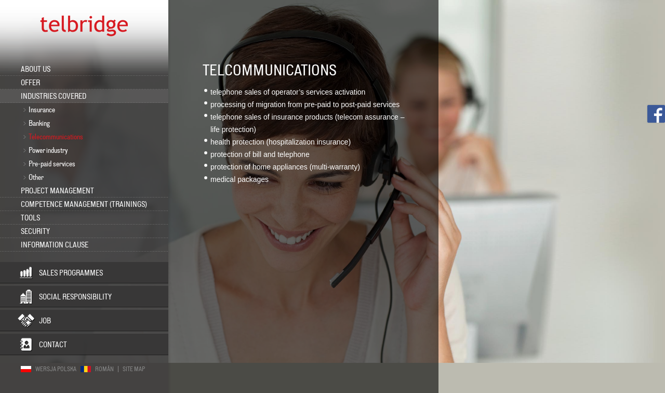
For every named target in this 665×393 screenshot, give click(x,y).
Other (36, 177)
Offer (30, 82)
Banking (39, 123)
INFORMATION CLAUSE (54, 245)
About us (35, 69)
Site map (134, 369)
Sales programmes (71, 273)
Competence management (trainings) (84, 204)
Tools (30, 218)
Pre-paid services (52, 164)
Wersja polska (55, 369)
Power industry (48, 150)
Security (35, 231)
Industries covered (53, 96)
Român (104, 369)
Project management (57, 191)
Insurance (42, 110)
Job (45, 321)
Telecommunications (56, 137)
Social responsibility (75, 297)
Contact (53, 344)
